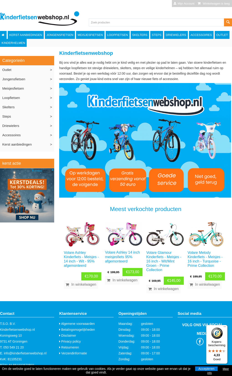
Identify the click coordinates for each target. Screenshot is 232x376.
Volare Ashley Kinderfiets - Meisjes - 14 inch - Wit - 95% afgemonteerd (81, 259)
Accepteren (206, 369)
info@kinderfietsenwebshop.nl (25, 353)
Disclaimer (67, 335)
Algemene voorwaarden (77, 324)
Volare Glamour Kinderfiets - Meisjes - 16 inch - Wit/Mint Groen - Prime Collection (163, 261)
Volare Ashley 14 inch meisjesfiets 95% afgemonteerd (122, 256)
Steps (157, 35)
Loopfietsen (117, 35)
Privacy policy (70, 341)
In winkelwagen (83, 284)
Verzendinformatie (73, 353)
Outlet (222, 35)
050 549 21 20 (13, 347)
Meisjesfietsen (90, 35)
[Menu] (224, 328)
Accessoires (201, 35)
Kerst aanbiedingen (25, 35)
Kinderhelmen (13, 43)
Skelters (140, 35)
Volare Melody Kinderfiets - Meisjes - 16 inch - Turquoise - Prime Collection (205, 259)
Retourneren (69, 347)
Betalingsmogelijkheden (77, 329)
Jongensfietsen (59, 35)
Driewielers (176, 35)
